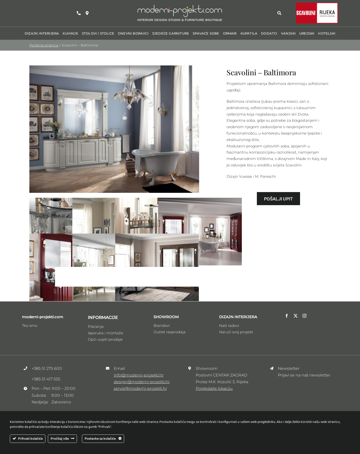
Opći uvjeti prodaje (105, 339)
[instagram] (304, 316)
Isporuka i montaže (105, 333)
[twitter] (296, 316)
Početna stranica (43, 45)
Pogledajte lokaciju (214, 388)
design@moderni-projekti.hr (142, 381)
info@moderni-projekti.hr (139, 375)
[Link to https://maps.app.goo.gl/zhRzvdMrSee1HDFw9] (87, 13)
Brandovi (161, 325)
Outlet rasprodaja (169, 332)
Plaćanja (96, 326)
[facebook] (287, 316)
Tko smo (29, 325)
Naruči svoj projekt (236, 332)
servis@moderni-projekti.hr (140, 388)
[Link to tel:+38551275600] (79, 13)
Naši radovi (229, 325)
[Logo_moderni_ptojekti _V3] (180, 5)
